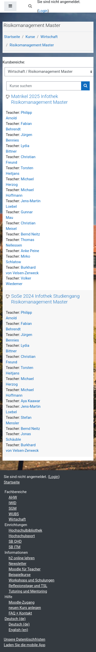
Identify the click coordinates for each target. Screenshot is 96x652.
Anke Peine (30, 251)
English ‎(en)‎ (18, 630)
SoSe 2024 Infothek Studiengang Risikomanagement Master (45, 299)
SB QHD (15, 541)
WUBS (14, 514)
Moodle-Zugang (21, 602)
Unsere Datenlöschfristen (24, 639)
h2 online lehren (22, 558)
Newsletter (17, 563)
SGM (12, 508)
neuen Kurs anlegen (25, 607)
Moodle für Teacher (24, 569)
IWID (12, 503)
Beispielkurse (20, 574)
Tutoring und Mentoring (28, 591)
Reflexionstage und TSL (28, 586)
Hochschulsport (22, 536)
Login (42, 11)
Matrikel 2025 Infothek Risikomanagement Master (39, 99)
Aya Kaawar (30, 401)
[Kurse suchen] (43, 85)
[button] (30, 6)
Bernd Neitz (30, 234)
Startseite (12, 37)
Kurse (30, 37)
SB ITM (14, 547)
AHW (13, 497)
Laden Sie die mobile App (24, 645)
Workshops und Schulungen (31, 580)
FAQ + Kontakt (20, 613)
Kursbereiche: (14, 62)
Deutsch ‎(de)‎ (15, 618)
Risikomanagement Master (32, 45)
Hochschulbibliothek (25, 530)
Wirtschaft (49, 37)
